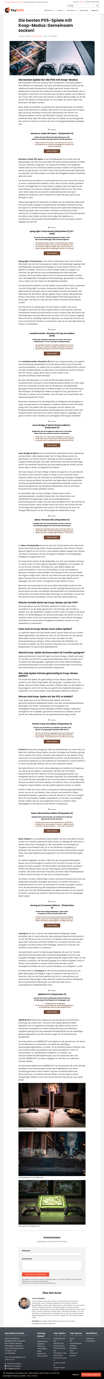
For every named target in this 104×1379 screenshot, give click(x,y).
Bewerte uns (41, 1353)
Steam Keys (84, 10)
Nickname (26, 1251)
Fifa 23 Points (58, 1356)
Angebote (94, 10)
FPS (71, 1341)
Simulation (73, 1348)
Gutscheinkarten (76, 1343)
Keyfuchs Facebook (13, 1364)
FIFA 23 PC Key (58, 1343)
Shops (39, 1351)
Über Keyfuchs (42, 1356)
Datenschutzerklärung (47, 1283)
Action (72, 1339)
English (88, 2)
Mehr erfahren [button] (32, 1376)
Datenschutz (90, 1341)
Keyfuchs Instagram (13, 1366)
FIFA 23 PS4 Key (59, 1346)
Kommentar (27, 1259)
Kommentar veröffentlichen (35, 1274)
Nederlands (95, 2)
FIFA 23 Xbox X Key (60, 1353)
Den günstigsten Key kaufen (14, 2)
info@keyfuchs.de (12, 1368)
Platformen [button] (48, 10)
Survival (72, 1356)
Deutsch (82, 2)
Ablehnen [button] (75, 1374)
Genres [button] (60, 10)
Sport (72, 1351)
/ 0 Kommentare (36, 36)
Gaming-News (42, 1341)
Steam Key (73, 1353)
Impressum (90, 1339)
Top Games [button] (71, 10)
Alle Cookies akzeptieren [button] (91, 1374)
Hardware (73, 1346)
